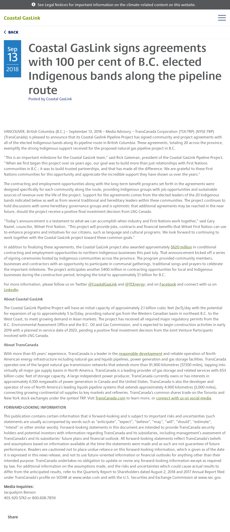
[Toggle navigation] (222, 17)
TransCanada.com (110, 398)
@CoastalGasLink (102, 284)
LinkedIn (11, 290)
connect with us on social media (183, 398)
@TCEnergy (135, 284)
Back (13, 32)
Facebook (168, 284)
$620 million (181, 247)
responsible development (140, 353)
